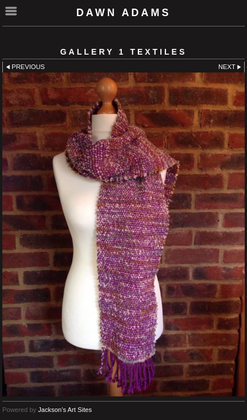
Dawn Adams (123, 12)
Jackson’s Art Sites (65, 409)
